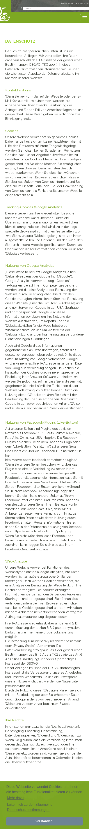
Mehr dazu (15, 798)
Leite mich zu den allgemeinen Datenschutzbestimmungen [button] (30, 807)
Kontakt (64, 3)
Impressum (73, 3)
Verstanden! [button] (44, 821)
